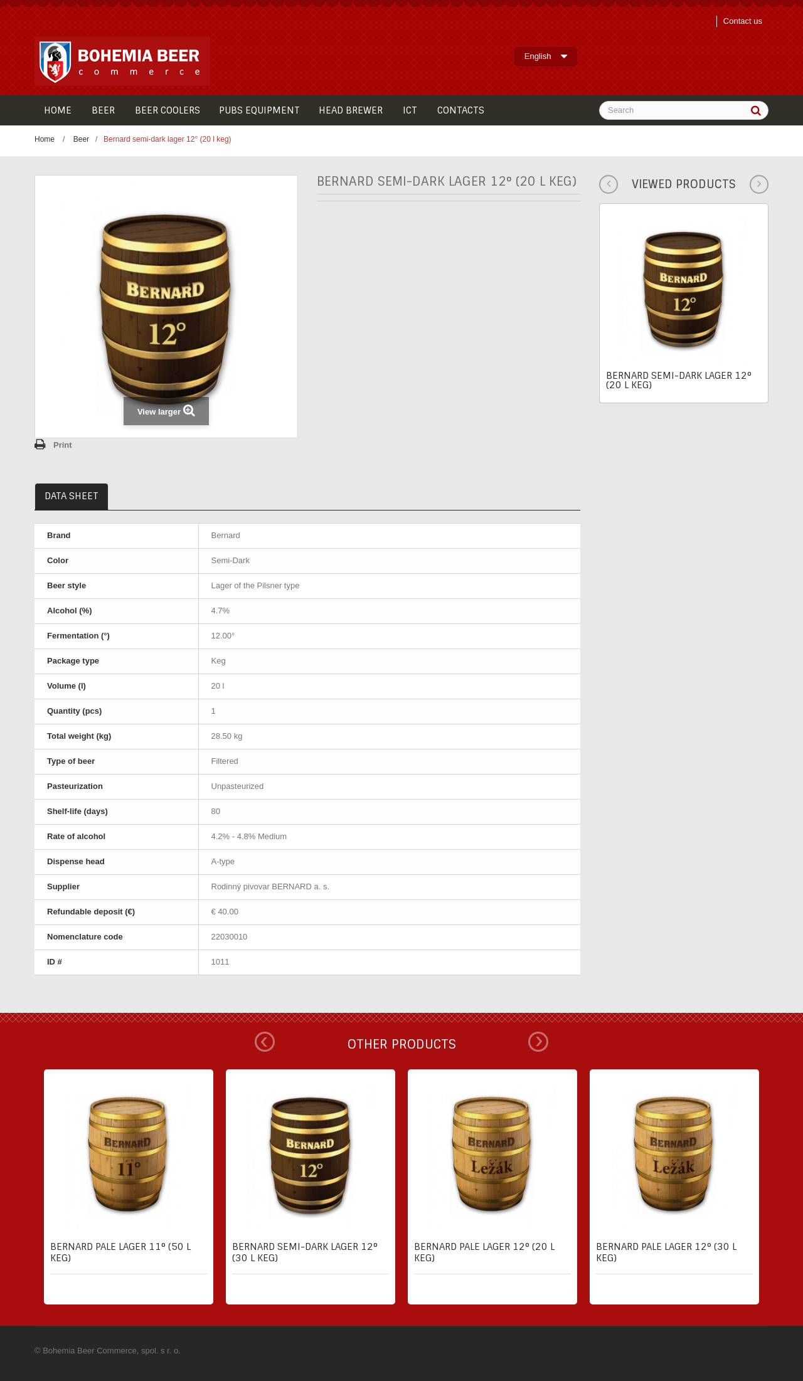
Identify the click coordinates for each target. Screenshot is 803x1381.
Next (538, 1042)
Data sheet (71, 496)
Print (62, 445)
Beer (81, 139)
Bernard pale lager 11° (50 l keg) (120, 1252)
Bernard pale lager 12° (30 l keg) (666, 1252)
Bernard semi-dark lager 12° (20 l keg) (679, 380)
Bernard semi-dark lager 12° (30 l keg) (305, 1252)
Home (45, 139)
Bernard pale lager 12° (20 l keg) (484, 1252)
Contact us (742, 21)
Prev (265, 1042)
